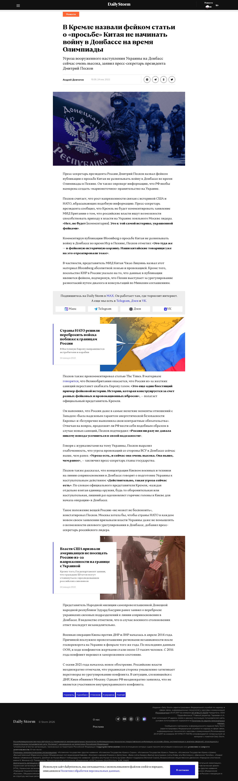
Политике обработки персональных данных (89, 771)
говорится (71, 381)
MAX (110, 296)
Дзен (135, 301)
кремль (69, 695)
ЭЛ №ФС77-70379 (199, 713)
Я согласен (182, 770)
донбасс (82, 695)
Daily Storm (119, 5)
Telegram (123, 301)
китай (121, 695)
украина (108, 695)
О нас (96, 719)
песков (95, 695)
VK (144, 301)
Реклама (98, 726)
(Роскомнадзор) (162, 713)
